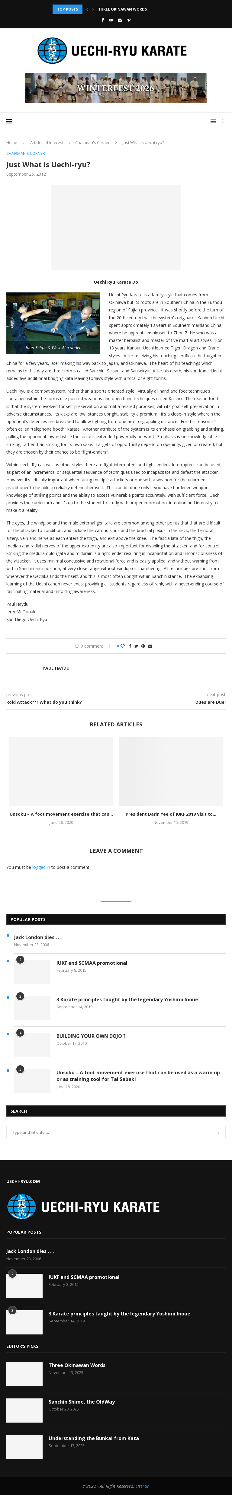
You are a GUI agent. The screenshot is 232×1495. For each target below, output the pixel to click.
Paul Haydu (56, 668)
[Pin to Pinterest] (143, 646)
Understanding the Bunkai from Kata (94, 1438)
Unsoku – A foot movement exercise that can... (61, 814)
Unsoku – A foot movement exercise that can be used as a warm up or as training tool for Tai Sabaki (138, 1075)
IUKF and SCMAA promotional (91, 963)
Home (11, 142)
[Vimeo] (129, 20)
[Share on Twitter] (136, 646)
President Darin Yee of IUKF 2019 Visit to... (171, 814)
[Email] (120, 20)
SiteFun (143, 1486)
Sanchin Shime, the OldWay (82, 1401)
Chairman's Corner (92, 142)
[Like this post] (123, 646)
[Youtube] (111, 20)
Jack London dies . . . (38, 937)
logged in (41, 867)
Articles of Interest (46, 142)
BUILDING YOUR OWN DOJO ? (91, 1036)
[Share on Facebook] (130, 646)
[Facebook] (103, 20)
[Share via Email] (150, 646)
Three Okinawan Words (122, 9)
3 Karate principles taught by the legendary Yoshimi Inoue (127, 999)
